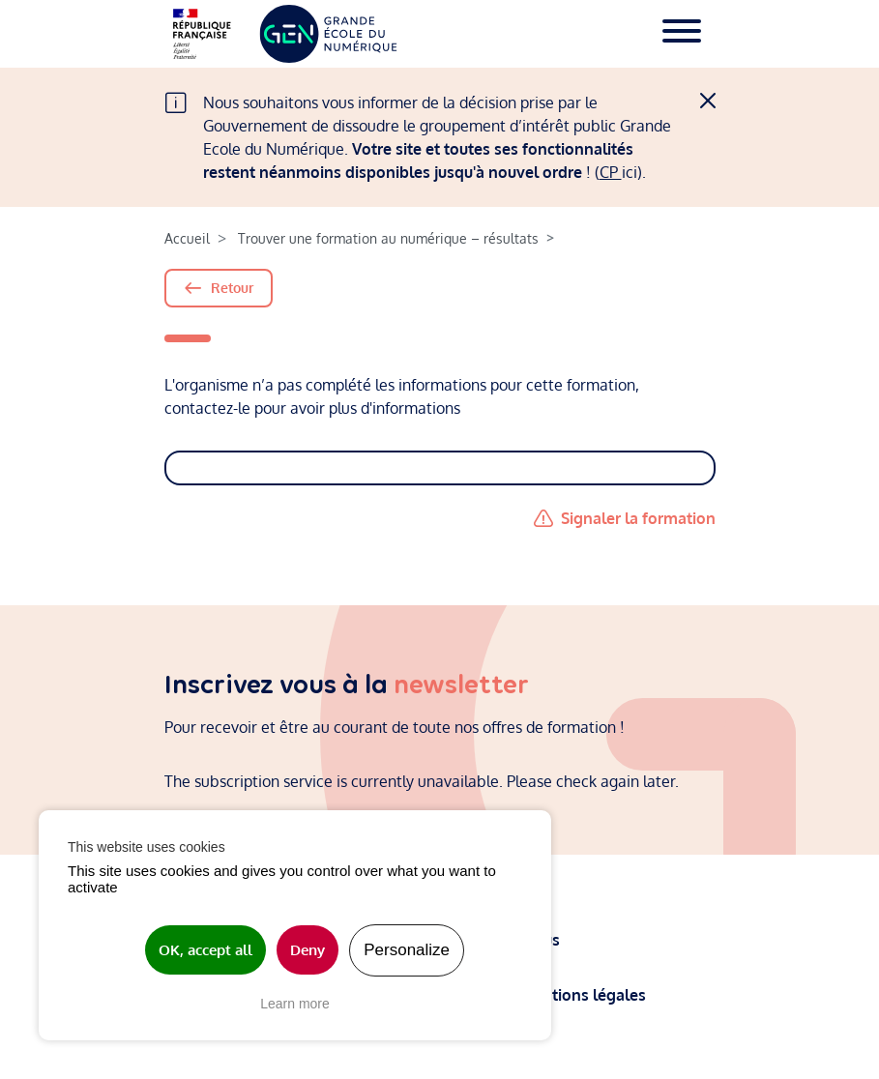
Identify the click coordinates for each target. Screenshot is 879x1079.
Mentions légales (585, 994)
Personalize (407, 950)
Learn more (295, 1003)
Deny (307, 950)
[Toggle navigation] (682, 34)
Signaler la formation (638, 518)
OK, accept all (205, 950)
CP (611, 172)
